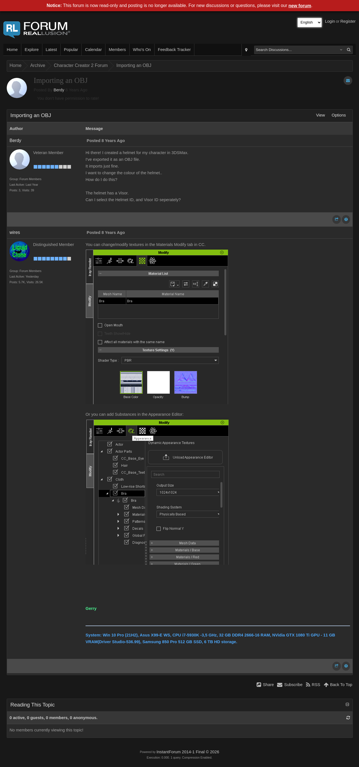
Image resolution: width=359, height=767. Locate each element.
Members (117, 49)
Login (330, 21)
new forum (300, 5)
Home (12, 49)
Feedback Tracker (174, 49)
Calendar (93, 49)
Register (348, 21)
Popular (71, 49)
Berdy (59, 90)
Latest (51, 49)
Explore (31, 49)
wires (15, 232)
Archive (37, 65)
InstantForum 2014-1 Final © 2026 (188, 752)
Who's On (142, 49)
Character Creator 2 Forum (81, 65)
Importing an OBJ (133, 65)
